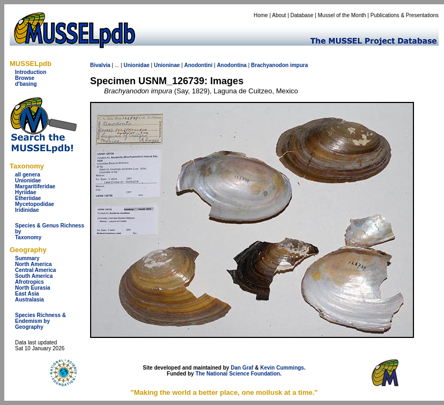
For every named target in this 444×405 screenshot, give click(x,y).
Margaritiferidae (35, 186)
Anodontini (198, 65)
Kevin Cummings (282, 368)
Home (261, 15)
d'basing (26, 84)
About (279, 15)
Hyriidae (25, 192)
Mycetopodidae (34, 204)
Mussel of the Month (342, 15)
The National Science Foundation (237, 374)
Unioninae (167, 65)
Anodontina (232, 65)
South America (34, 276)
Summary (27, 258)
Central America (35, 270)
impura (299, 65)
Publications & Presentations (405, 15)
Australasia (29, 300)
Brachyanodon (269, 65)
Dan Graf (242, 368)
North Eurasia (32, 288)
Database (302, 15)
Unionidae (28, 180)
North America (33, 264)
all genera (27, 175)
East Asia (27, 294)
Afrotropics (29, 282)
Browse (24, 78)
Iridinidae (27, 210)
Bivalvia (100, 65)
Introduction (30, 72)
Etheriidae (28, 198)
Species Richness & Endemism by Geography (40, 321)
